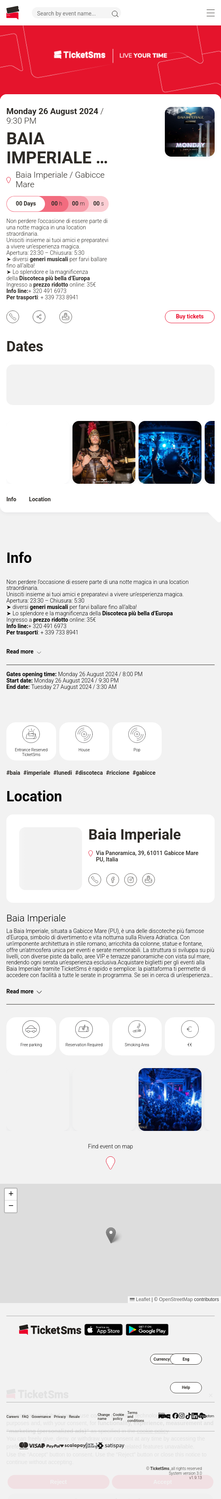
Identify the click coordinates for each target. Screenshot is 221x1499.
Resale (74, 1417)
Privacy (60, 1417)
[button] (111, 1235)
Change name (104, 1417)
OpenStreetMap (176, 1299)
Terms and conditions (135, 1417)
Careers (12, 1417)
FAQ (25, 1417)
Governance (41, 1417)
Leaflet (140, 1299)
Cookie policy (118, 1417)
